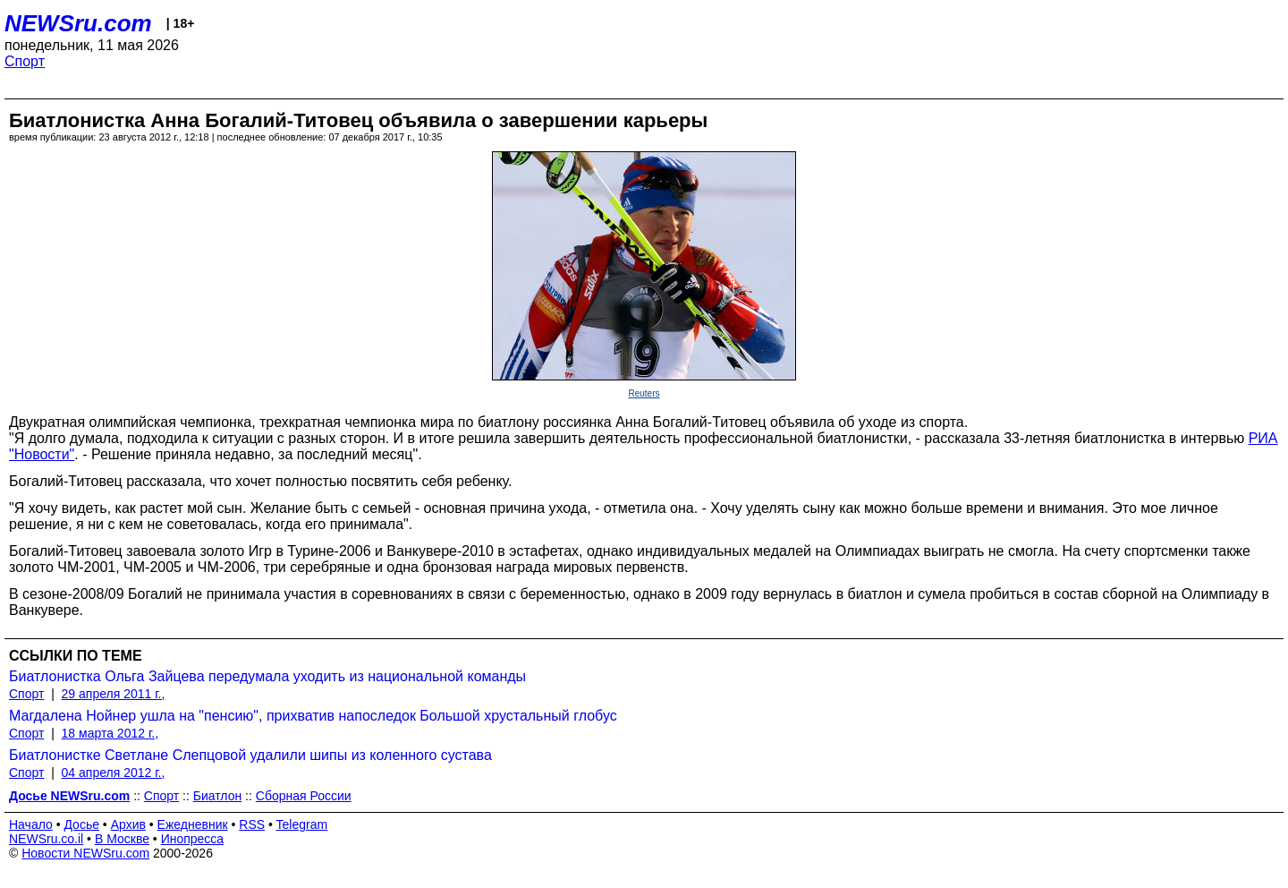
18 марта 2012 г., (110, 733)
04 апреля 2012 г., (113, 772)
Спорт (24, 61)
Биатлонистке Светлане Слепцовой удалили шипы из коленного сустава (250, 755)
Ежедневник (192, 824)
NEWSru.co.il (46, 839)
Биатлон (217, 796)
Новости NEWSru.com (85, 853)
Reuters (643, 393)
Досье (81, 824)
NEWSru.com (78, 23)
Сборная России (304, 796)
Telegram (302, 824)
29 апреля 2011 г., (113, 694)
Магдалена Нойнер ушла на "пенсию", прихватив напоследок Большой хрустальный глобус (313, 715)
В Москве (122, 839)
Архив (128, 824)
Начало (31, 824)
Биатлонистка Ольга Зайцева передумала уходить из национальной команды (267, 676)
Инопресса (193, 839)
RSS (252, 824)
